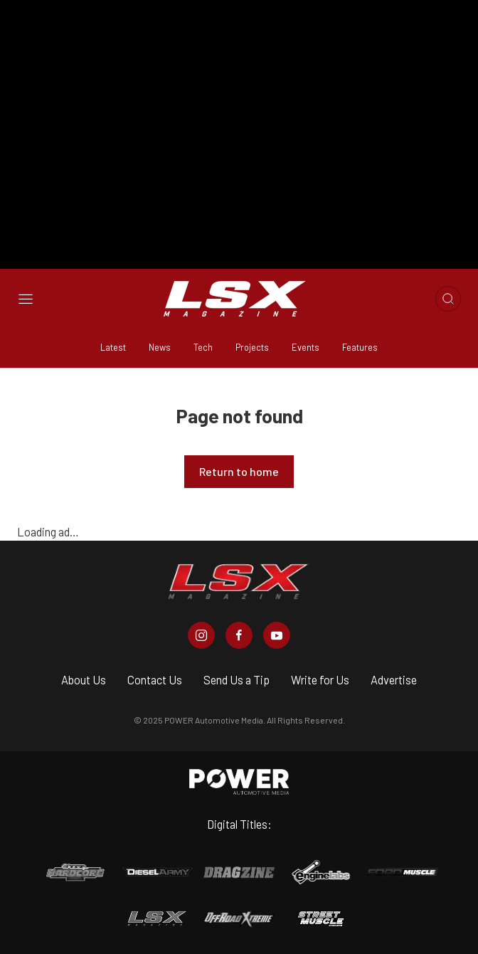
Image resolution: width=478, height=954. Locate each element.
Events (305, 347)
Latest (113, 347)
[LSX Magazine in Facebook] (239, 635)
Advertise (394, 680)
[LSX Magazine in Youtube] (276, 635)
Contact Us (154, 680)
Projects (252, 347)
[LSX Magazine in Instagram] (201, 635)
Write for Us (320, 680)
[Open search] (448, 299)
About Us (83, 680)
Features (360, 347)
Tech (203, 347)
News (160, 347)
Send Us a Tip (236, 680)
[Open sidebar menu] (25, 299)
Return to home (239, 471)
